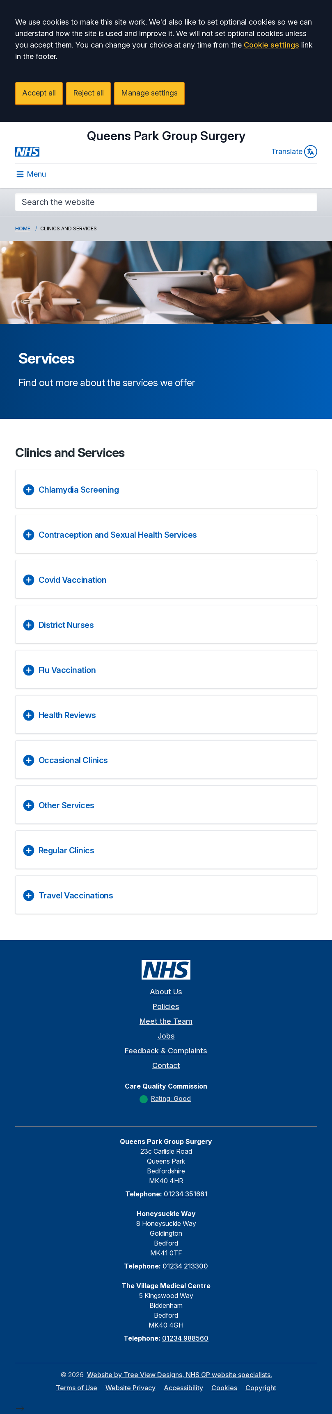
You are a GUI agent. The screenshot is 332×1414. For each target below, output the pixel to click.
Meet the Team (166, 1021)
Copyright (260, 1388)
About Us (166, 991)
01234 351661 (185, 1194)
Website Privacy (130, 1388)
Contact (166, 1065)
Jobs (166, 1036)
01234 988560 (185, 1338)
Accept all (39, 93)
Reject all (88, 93)
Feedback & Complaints (166, 1050)
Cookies (224, 1388)
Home (22, 228)
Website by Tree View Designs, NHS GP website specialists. (179, 1375)
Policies (166, 1006)
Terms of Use (76, 1388)
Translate (294, 151)
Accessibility (183, 1388)
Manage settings (149, 93)
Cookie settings (271, 45)
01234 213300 (185, 1266)
